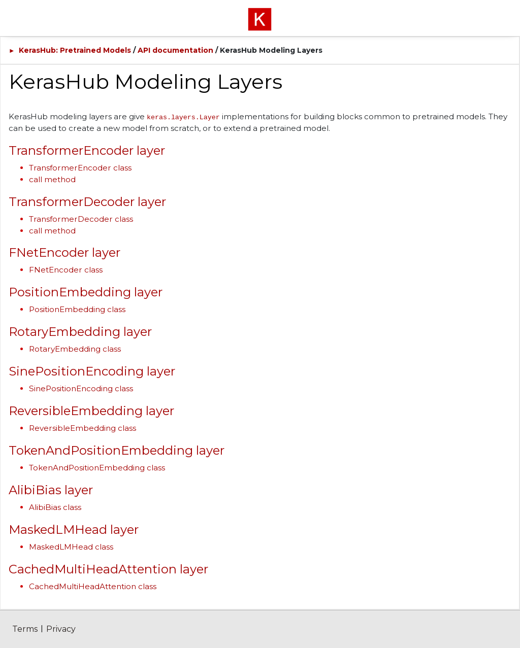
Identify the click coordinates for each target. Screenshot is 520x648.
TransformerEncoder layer (87, 150)
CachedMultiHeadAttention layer (108, 569)
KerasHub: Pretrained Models (75, 50)
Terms (25, 629)
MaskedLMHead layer (74, 529)
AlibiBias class (55, 507)
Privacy (61, 629)
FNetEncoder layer (64, 252)
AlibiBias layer (51, 490)
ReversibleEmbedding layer (91, 410)
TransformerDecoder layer (87, 201)
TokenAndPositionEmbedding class (97, 467)
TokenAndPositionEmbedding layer (116, 450)
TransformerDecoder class (81, 219)
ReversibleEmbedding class (82, 428)
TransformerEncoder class (80, 168)
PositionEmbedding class (77, 309)
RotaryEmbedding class (75, 349)
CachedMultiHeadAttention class (92, 586)
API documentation (175, 50)
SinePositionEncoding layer (92, 371)
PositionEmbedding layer (85, 292)
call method (52, 179)
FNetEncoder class (66, 270)
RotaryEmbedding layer (80, 331)
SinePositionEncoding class (81, 388)
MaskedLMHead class (71, 547)
